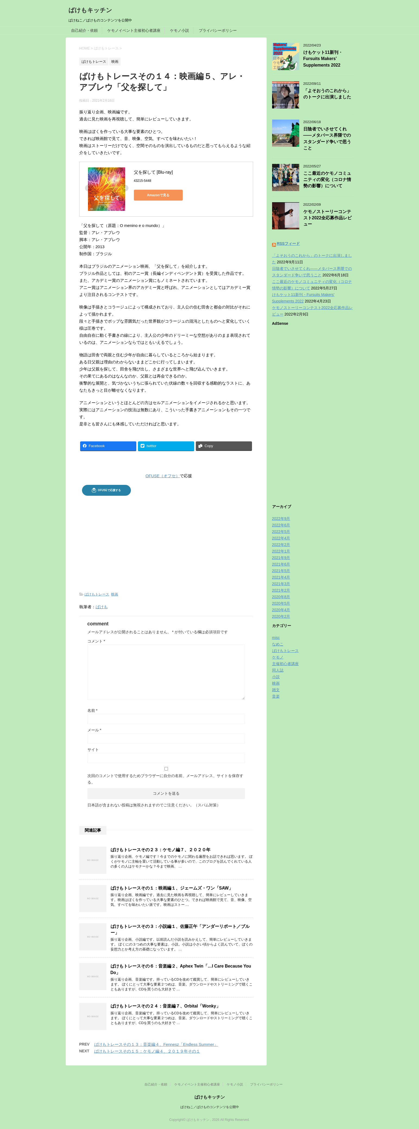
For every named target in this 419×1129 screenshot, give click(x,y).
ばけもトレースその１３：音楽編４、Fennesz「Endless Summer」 (156, 1044)
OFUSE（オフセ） (163, 475)
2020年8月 (281, 597)
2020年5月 (281, 603)
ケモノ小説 (179, 30)
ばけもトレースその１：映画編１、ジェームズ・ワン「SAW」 (172, 888)
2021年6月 (281, 564)
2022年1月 (281, 551)
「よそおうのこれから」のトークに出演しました (327, 93)
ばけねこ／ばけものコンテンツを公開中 (209, 1107)
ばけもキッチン (90, 10)
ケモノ (277, 657)
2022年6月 (281, 525)
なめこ (277, 644)
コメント (96, 641)
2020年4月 (281, 610)
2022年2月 (281, 544)
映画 (114, 594)
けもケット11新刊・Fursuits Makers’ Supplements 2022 (323, 58)
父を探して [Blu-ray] (153, 172)
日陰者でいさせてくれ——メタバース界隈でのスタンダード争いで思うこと (327, 138)
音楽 (276, 696)
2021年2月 (281, 590)
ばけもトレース (96, 594)
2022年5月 (281, 531)
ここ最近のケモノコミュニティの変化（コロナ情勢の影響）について (327, 179)
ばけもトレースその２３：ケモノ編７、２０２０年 (160, 849)
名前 (92, 710)
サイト (93, 749)
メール (94, 730)
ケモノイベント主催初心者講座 (133, 30)
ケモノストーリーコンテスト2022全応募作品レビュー (327, 218)
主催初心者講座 (285, 664)
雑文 (276, 690)
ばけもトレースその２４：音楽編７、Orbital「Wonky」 (165, 1006)
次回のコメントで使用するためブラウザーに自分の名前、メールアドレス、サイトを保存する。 (165, 779)
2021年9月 (281, 558)
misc (276, 637)
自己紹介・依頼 (84, 30)
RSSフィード (288, 243)
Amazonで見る (158, 195)
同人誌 (277, 670)
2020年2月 (281, 616)
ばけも (102, 606)
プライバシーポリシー (218, 30)
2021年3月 (281, 584)
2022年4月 (281, 538)
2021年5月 (281, 571)
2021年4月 (281, 577)
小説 (276, 677)
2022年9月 (281, 518)
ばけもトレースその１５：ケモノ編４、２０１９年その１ (147, 1051)
